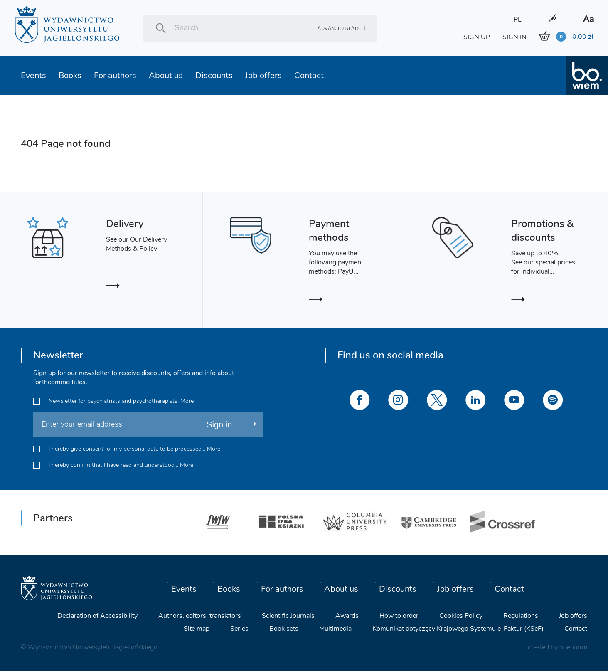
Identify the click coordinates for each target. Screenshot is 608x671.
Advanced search (341, 28)
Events (33, 75)
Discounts (214, 75)
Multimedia (335, 628)
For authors (115, 75)
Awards (347, 615)
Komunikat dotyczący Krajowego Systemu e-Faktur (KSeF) (458, 628)
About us (166, 75)
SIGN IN (514, 37)
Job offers (263, 75)
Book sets (283, 628)
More (187, 401)
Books (70, 75)
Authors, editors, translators (199, 615)
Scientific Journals (288, 615)
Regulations (520, 615)
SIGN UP (476, 37)
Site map (196, 628)
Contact (309, 75)
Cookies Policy (460, 615)
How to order (398, 615)
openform (573, 646)
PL (518, 19)
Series (239, 628)
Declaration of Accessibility (97, 615)
